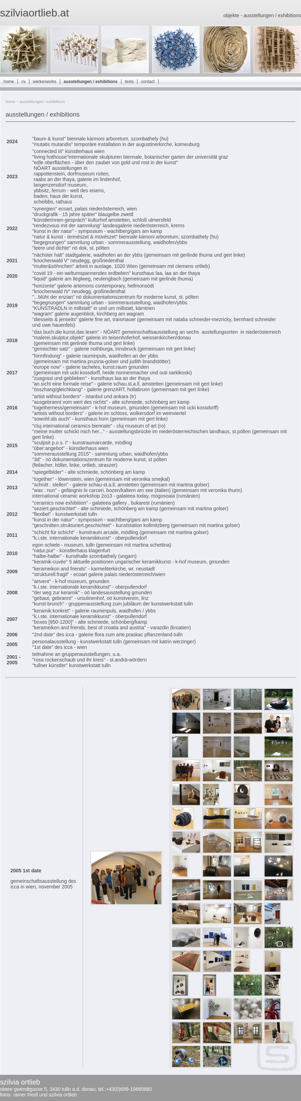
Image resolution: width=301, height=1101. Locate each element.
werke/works (44, 81)
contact (148, 81)
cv (23, 81)
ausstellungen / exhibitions (91, 81)
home (9, 81)
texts (129, 81)
